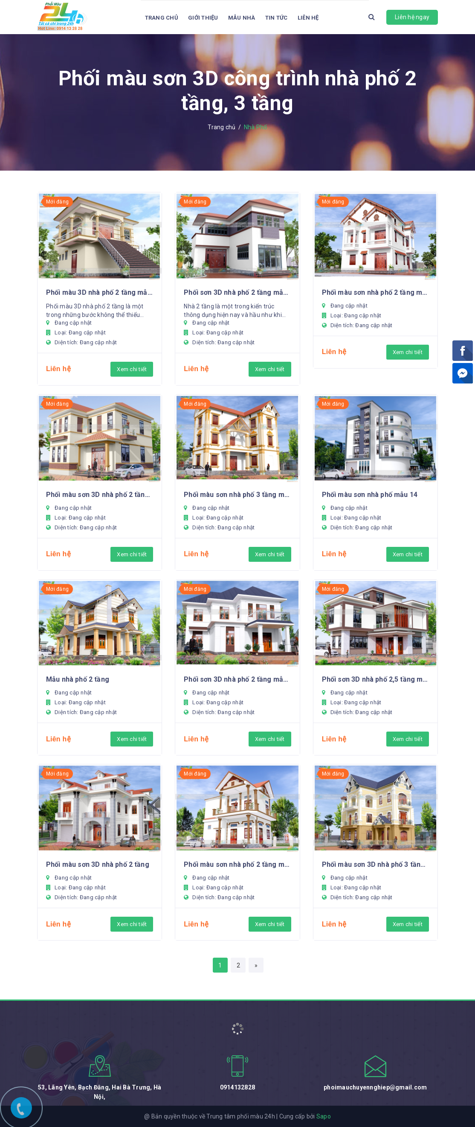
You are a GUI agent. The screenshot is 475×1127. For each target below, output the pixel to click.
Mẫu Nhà (241, 18)
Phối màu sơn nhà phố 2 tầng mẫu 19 (375, 292)
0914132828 (237, 1087)
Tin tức (276, 18)
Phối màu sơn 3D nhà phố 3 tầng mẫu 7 (375, 864)
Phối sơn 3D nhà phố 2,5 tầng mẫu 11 (375, 679)
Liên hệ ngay (412, 17)
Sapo (323, 1116)
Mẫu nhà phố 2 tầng (77, 679)
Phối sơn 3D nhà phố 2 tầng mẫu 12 (237, 679)
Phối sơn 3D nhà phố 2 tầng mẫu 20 (237, 292)
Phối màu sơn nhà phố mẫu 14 (369, 495)
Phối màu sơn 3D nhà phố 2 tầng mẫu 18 (99, 495)
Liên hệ (308, 18)
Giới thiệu (203, 18)
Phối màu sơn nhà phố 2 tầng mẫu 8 (237, 864)
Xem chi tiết (132, 369)
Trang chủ (161, 18)
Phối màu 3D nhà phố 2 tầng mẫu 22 (99, 292)
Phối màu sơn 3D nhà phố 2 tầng (97, 864)
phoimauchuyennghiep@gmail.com (375, 1087)
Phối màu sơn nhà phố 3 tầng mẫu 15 (237, 495)
